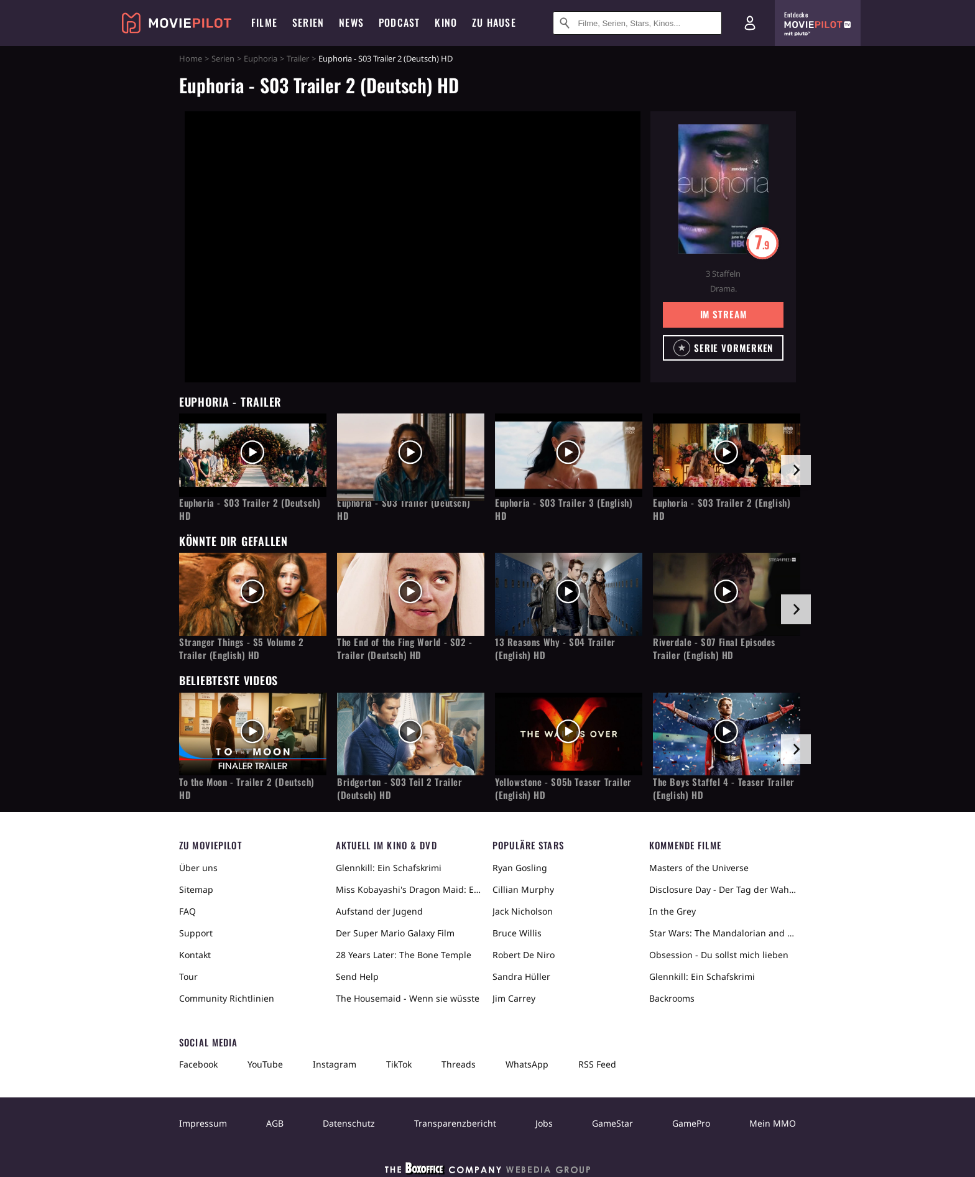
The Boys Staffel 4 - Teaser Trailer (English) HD (724, 788)
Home (190, 58)
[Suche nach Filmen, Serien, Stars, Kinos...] (637, 23)
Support (196, 933)
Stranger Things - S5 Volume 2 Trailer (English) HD (241, 648)
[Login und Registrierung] (749, 23)
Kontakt (195, 955)
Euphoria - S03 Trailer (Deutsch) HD (403, 509)
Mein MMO (772, 1123)
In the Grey (672, 911)
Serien (222, 58)
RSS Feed (597, 1064)
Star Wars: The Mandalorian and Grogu (722, 933)
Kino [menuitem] (446, 22)
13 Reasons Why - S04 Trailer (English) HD (555, 648)
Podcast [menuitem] (399, 22)
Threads (458, 1064)
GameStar (612, 1123)
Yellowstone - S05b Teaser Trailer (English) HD (563, 788)
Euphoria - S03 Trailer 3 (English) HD (563, 509)
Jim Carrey (513, 998)
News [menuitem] (351, 22)
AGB (275, 1123)
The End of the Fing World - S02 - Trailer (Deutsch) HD (405, 648)
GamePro (691, 1123)
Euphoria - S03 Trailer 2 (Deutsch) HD (249, 509)
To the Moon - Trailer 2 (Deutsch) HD (247, 788)
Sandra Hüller (521, 976)
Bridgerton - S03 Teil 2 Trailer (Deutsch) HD (400, 788)
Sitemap (196, 889)
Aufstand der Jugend (379, 911)
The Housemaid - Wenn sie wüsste (407, 998)
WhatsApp (527, 1064)
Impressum (203, 1123)
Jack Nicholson (522, 911)
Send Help (357, 976)
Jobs (544, 1123)
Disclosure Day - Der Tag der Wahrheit (722, 889)
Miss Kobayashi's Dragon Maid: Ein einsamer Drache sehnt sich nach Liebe (409, 889)
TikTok (399, 1064)
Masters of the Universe (699, 868)
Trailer (298, 58)
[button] (723, 348)
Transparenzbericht (455, 1123)
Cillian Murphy (523, 889)
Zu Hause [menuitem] (494, 22)
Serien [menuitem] (308, 22)
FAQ (187, 911)
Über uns (198, 868)
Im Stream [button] (723, 314)
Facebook (198, 1064)
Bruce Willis (517, 933)
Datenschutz (349, 1123)
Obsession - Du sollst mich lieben (718, 955)
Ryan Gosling (519, 868)
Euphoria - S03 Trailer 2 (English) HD (721, 509)
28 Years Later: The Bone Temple (403, 955)
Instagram (334, 1064)
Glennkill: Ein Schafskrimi (388, 868)
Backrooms (672, 998)
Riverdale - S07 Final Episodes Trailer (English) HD (714, 648)
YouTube (265, 1064)
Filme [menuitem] (264, 22)
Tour (188, 976)
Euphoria (260, 58)
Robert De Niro (523, 955)
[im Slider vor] (796, 470)
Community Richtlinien (226, 998)
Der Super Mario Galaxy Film (395, 933)
